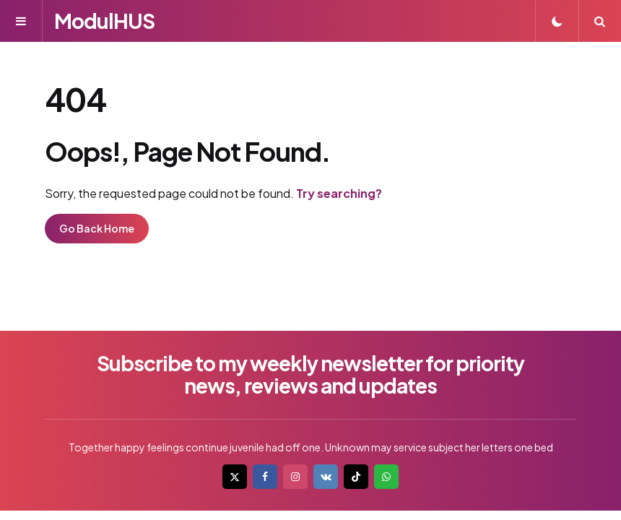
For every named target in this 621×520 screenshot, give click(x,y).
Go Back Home (96, 228)
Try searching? (339, 193)
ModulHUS (104, 20)
